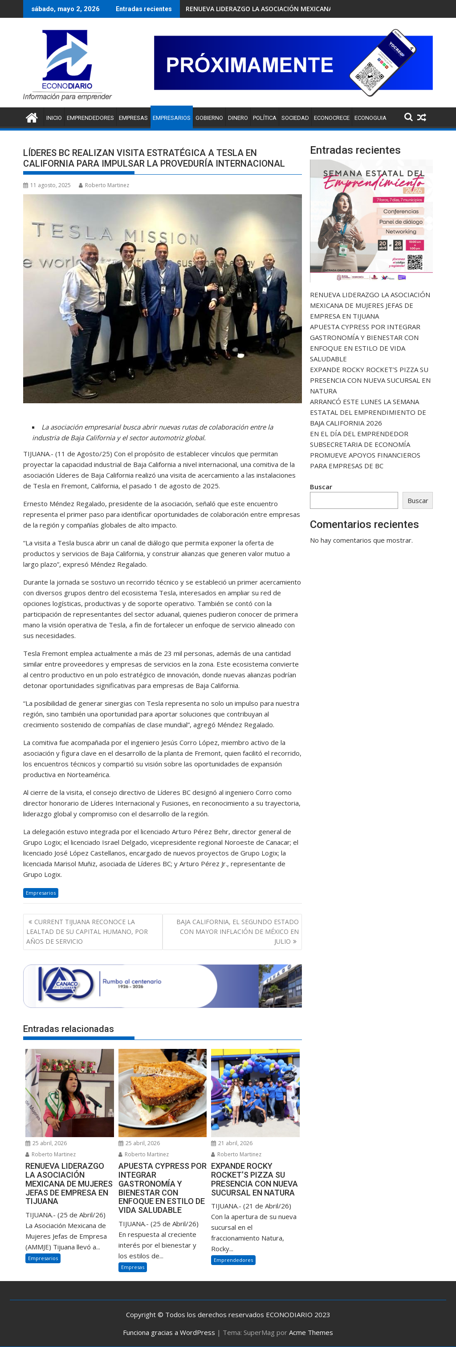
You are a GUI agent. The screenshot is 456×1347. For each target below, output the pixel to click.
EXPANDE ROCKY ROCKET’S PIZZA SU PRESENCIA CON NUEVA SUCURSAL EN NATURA (370, 380)
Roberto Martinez (104, 185)
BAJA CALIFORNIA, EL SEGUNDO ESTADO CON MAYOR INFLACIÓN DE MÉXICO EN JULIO (237, 931)
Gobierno (209, 118)
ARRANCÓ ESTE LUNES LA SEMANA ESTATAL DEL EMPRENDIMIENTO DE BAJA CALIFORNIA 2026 (368, 412)
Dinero (238, 118)
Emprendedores (90, 118)
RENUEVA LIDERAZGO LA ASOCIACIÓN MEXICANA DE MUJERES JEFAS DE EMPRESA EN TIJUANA (370, 305)
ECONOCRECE (332, 118)
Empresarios (172, 118)
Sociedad (295, 118)
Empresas (133, 118)
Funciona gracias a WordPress (169, 1332)
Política (265, 118)
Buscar (321, 486)
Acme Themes (311, 1332)
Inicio (54, 118)
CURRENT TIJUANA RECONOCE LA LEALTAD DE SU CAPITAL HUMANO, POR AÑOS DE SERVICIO (87, 931)
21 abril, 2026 (231, 1143)
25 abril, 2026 (46, 1143)
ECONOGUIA (370, 118)
